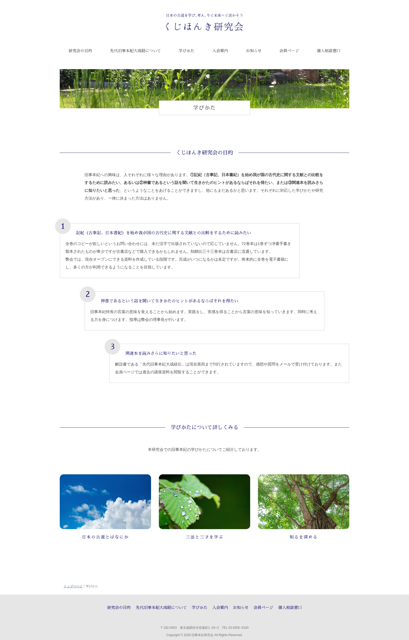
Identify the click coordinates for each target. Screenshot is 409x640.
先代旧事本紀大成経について (161, 607)
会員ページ (263, 607)
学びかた (199, 607)
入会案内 (220, 607)
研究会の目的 (119, 607)
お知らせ (241, 607)
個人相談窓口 (290, 607)
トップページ (73, 586)
